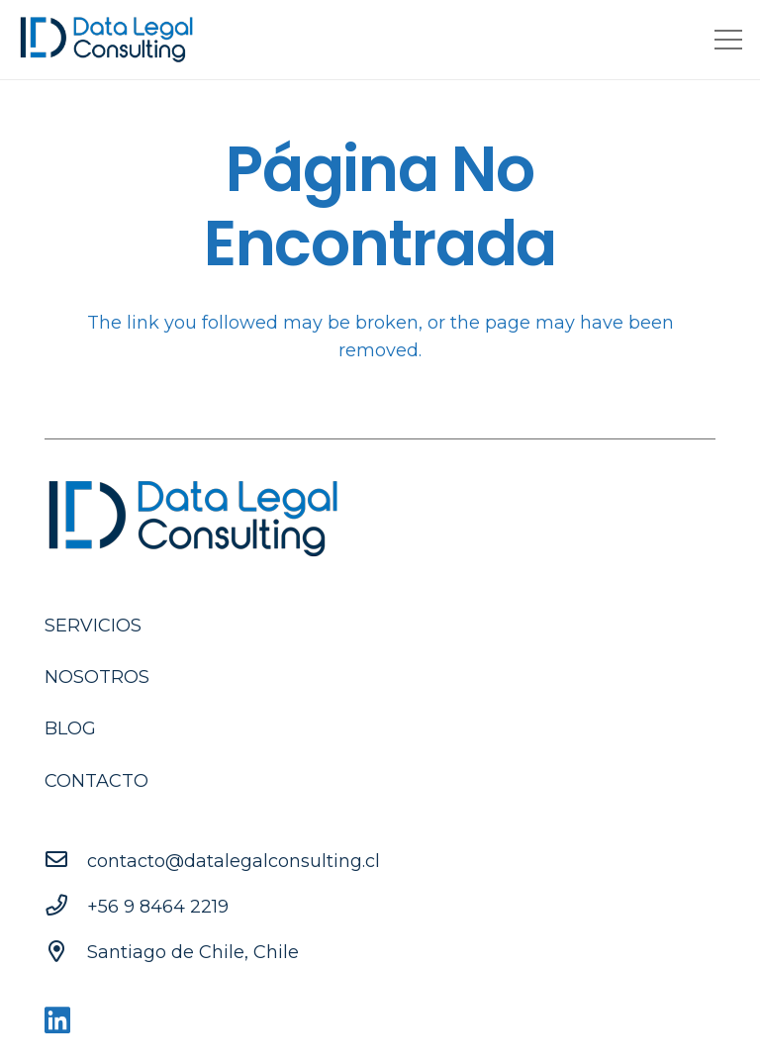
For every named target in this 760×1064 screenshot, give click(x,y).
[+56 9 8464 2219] (66, 906)
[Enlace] (106, 39)
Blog (70, 728)
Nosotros (97, 677)
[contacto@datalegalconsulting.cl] (66, 861)
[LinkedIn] (57, 1021)
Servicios (93, 625)
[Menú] (729, 39)
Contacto (96, 781)
